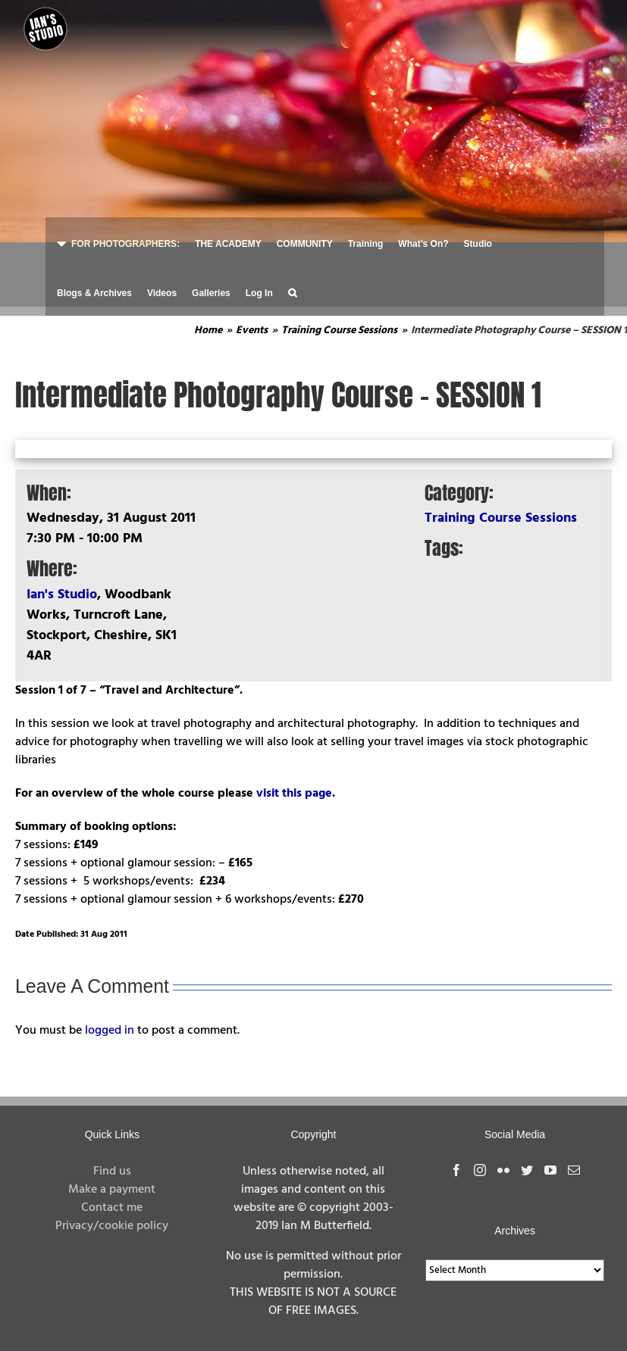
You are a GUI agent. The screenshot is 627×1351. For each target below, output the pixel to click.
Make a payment (111, 1190)
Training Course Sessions (501, 518)
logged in (109, 1031)
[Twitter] (527, 1170)
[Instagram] (480, 1170)
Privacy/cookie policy (111, 1226)
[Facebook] (456, 1170)
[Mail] (574, 1170)
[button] (292, 291)
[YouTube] (550, 1170)
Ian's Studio (62, 595)
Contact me (112, 1208)
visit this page (294, 793)
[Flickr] (503, 1170)
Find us (112, 1171)
